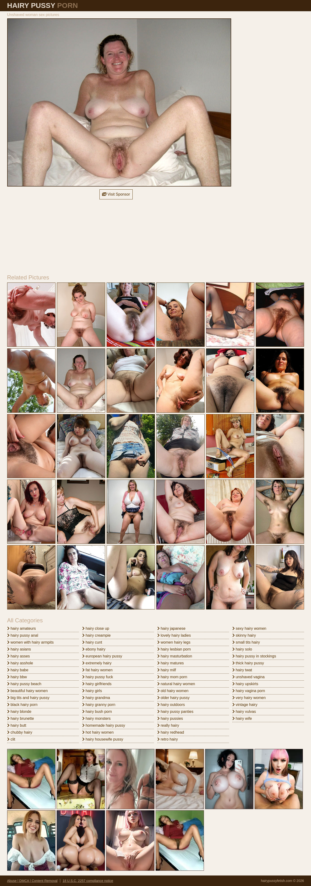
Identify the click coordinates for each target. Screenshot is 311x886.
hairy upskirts (245, 684)
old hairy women (173, 691)
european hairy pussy (102, 656)
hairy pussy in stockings (254, 656)
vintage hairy (244, 705)
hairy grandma (96, 698)
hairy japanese (171, 628)
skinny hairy (244, 635)
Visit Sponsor (116, 194)
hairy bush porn (97, 712)
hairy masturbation (174, 656)
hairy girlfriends (97, 684)
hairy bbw (17, 677)
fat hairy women (97, 670)
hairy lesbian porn (174, 649)
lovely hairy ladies (174, 635)
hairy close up (95, 628)
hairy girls (92, 691)
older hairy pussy (173, 698)
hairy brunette (20, 718)
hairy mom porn (172, 677)
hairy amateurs (21, 628)
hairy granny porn (98, 705)
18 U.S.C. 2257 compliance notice (88, 881)
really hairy (168, 725)
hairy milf (166, 670)
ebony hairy (93, 649)
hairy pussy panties (175, 712)
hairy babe (17, 670)
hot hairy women (98, 732)
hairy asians (19, 649)
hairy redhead (170, 732)
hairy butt (16, 725)
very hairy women (249, 698)
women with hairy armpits (30, 642)
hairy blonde (19, 712)
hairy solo (242, 649)
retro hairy (167, 739)
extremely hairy (97, 663)
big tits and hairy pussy (28, 698)
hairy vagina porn (248, 691)
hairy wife (242, 718)
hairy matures (170, 663)
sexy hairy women (249, 628)
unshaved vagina (248, 677)
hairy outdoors (171, 705)
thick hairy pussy (248, 663)
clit (11, 739)
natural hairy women (176, 684)
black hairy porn (22, 705)
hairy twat (242, 670)
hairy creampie (96, 635)
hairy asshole (20, 663)
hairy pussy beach (24, 684)
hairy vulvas (244, 712)
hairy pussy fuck (97, 677)
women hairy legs (174, 642)
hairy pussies (170, 718)
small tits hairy (246, 642)
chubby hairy (19, 732)
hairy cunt (92, 642)
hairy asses (18, 656)
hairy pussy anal (22, 635)
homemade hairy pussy (103, 725)
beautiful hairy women (27, 691)
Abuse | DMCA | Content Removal (32, 881)
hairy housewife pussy (102, 739)
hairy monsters (96, 718)
